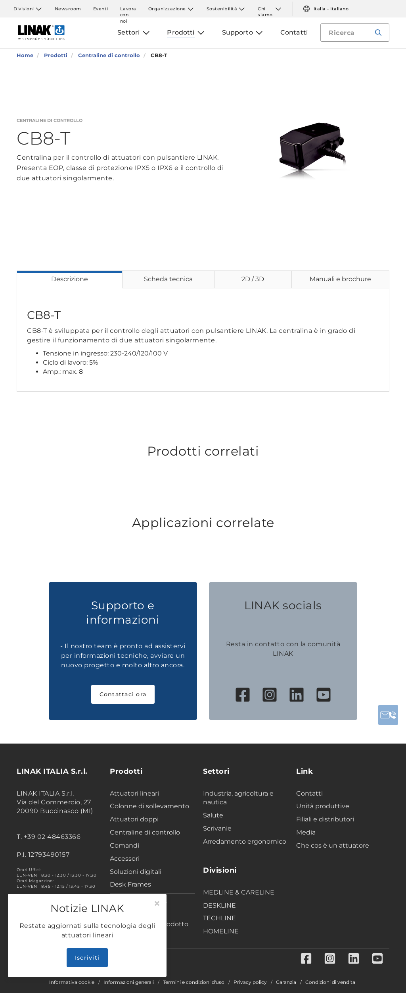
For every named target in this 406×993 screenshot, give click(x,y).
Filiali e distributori (325, 819)
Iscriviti (87, 957)
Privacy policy (250, 982)
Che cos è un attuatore (332, 845)
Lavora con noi (128, 9)
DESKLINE (219, 905)
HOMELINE (221, 931)
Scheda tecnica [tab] (168, 279)
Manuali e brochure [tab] (340, 279)
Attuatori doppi (134, 819)
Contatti (309, 793)
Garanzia (286, 982)
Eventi (100, 9)
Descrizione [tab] (69, 279)
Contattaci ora (123, 694)
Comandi (124, 845)
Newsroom (68, 9)
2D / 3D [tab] (252, 279)
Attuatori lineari (134, 793)
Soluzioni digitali (135, 871)
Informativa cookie (71, 982)
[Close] (157, 904)
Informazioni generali (128, 982)
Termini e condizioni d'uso (193, 982)
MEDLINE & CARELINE (238, 892)
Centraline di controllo (145, 832)
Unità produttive (322, 806)
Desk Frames (130, 884)
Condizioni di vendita (330, 982)
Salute (213, 815)
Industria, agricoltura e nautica (238, 798)
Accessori (125, 858)
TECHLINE (219, 918)
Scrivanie (217, 828)
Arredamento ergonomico (244, 841)
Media (306, 832)
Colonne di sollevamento (149, 806)
